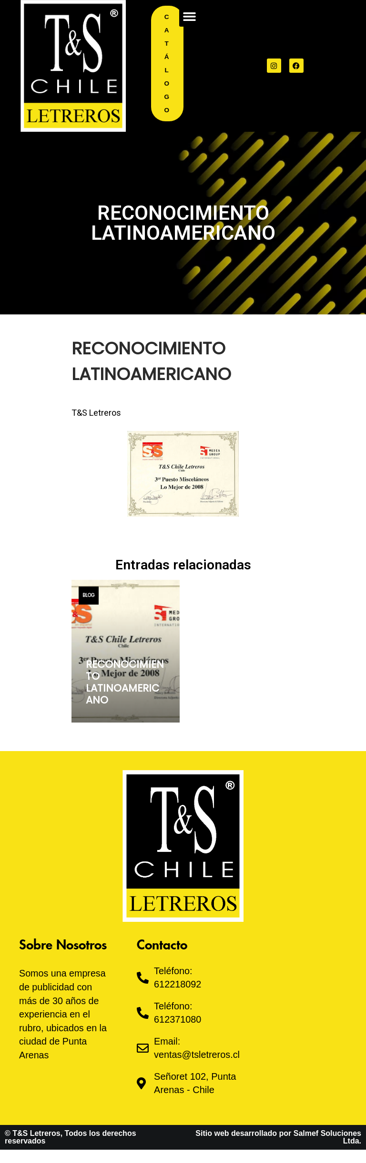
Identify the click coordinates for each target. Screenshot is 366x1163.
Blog (88, 595)
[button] (189, 16)
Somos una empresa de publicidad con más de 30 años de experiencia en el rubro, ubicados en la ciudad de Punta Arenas (63, 1013)
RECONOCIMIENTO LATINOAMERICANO (125, 682)
